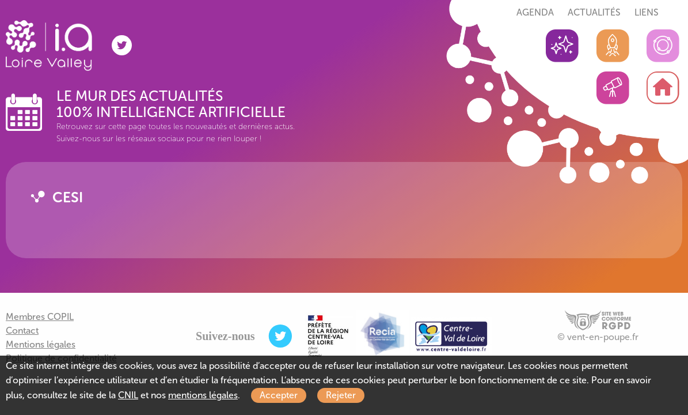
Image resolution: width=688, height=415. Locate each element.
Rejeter (341, 395)
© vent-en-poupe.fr (597, 336)
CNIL (128, 395)
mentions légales (203, 395)
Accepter (279, 395)
